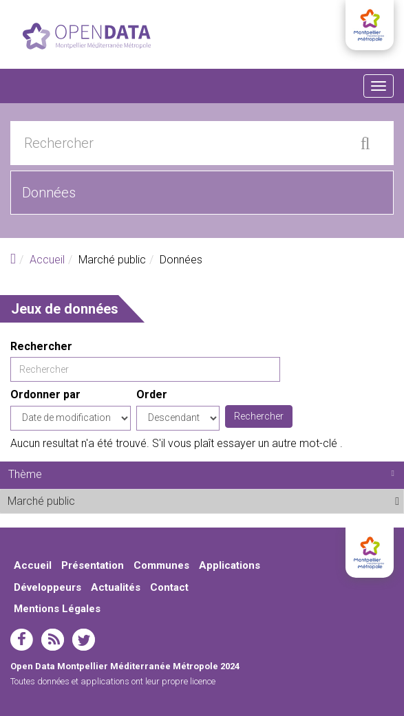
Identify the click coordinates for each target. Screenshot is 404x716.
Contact (169, 587)
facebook (21, 640)
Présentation (92, 565)
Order (151, 394)
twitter (83, 640)
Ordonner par (45, 394)
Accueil (47, 259)
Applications (229, 565)
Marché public (109, 501)
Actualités (115, 587)
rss (52, 640)
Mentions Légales (57, 609)
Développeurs (47, 587)
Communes (161, 565)
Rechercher (41, 346)
